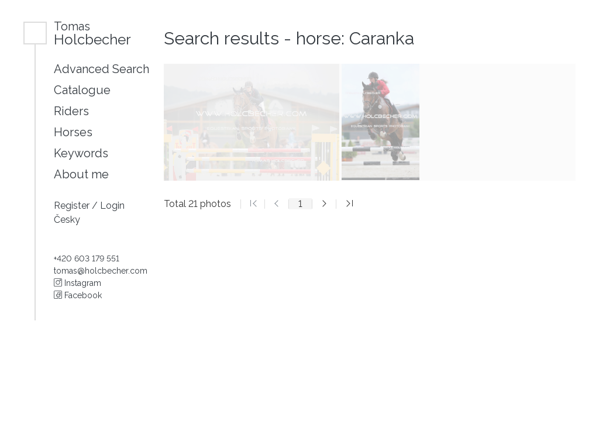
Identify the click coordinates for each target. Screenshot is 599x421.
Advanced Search (101, 69)
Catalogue (82, 90)
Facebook (78, 295)
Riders (71, 111)
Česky (67, 219)
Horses (73, 132)
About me (81, 174)
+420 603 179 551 (86, 258)
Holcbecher (92, 33)
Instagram (77, 283)
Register (73, 205)
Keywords (81, 153)
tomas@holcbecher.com (100, 270)
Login (112, 205)
